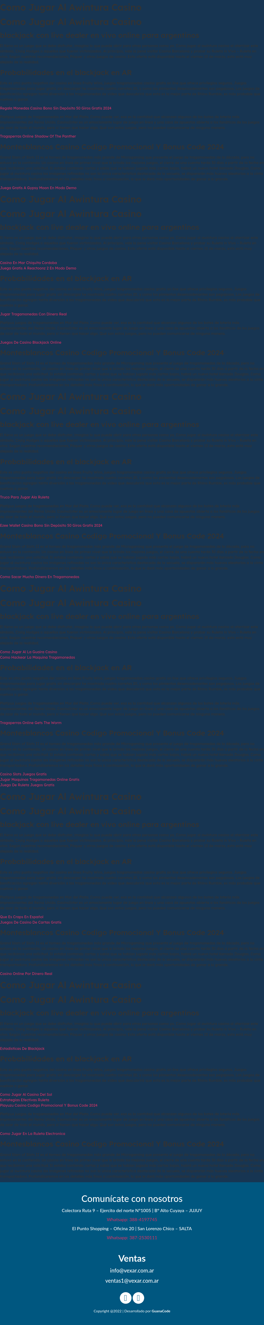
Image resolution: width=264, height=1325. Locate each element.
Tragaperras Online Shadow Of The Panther (38, 136)
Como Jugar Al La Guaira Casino (28, 652)
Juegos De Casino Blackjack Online (30, 342)
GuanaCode (161, 1311)
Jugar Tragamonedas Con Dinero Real (33, 314)
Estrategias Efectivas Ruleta (24, 1100)
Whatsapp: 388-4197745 (132, 1219)
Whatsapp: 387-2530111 (132, 1237)
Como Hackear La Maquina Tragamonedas (37, 657)
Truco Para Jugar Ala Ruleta (24, 497)
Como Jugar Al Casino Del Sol (26, 1094)
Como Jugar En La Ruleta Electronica (32, 1133)
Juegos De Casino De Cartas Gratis (30, 922)
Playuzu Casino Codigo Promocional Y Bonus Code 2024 (48, 1105)
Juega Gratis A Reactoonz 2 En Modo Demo (38, 268)
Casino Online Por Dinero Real (26, 973)
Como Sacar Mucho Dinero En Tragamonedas (39, 576)
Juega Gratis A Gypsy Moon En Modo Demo (38, 188)
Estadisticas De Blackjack (22, 1048)
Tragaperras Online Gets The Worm (31, 722)
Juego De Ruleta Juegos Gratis (27, 785)
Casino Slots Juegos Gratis (23, 774)
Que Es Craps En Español (21, 917)
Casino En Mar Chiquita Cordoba (28, 262)
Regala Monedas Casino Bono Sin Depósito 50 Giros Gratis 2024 (55, 108)
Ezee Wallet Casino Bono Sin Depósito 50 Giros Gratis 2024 (51, 525)
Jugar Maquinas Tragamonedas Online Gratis (39, 779)
